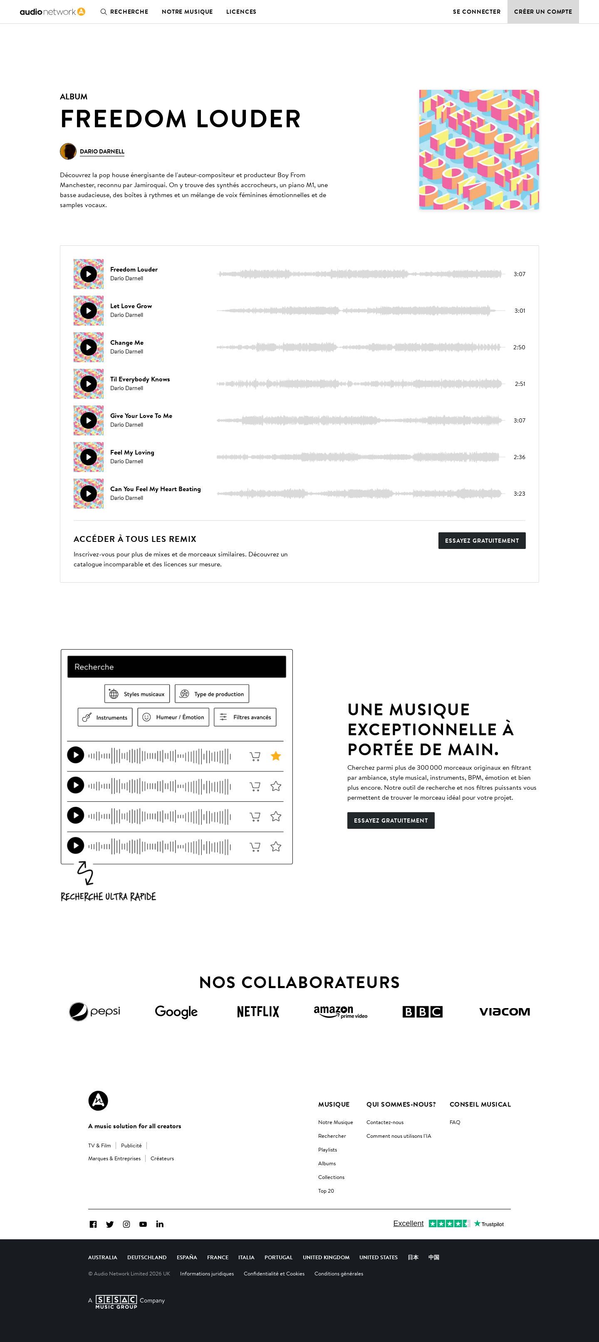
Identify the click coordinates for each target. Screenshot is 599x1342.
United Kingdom (326, 1257)
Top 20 (326, 1190)
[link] (52, 11)
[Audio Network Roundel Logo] (98, 1101)
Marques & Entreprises (114, 1158)
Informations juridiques (207, 1273)
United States (378, 1257)
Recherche (123, 11)
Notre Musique (335, 1122)
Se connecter (477, 11)
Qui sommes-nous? (401, 1104)
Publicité (131, 1145)
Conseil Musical (480, 1104)
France (217, 1257)
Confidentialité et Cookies (274, 1273)
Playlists (327, 1149)
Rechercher (332, 1135)
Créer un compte (543, 11)
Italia (246, 1257)
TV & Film (99, 1145)
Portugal (279, 1257)
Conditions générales (338, 1273)
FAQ (455, 1122)
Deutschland (147, 1257)
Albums (327, 1163)
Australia (102, 1257)
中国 (433, 1257)
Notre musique (187, 11)
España (187, 1257)
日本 (413, 1257)
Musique (333, 1104)
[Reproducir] (88, 274)
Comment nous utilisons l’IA (398, 1135)
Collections (331, 1177)
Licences (241, 11)
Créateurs (162, 1158)
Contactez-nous (384, 1122)
